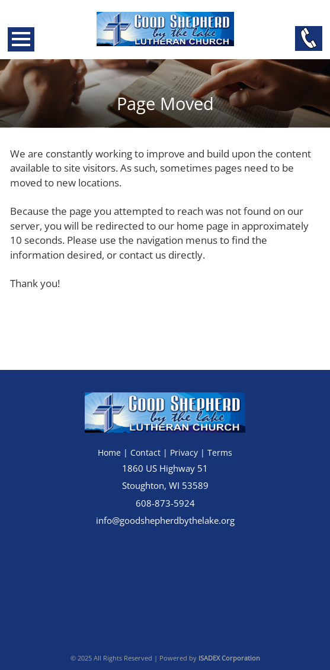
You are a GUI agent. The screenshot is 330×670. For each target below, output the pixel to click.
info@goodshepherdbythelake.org (165, 520)
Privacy (184, 452)
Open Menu (21, 39)
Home (109, 452)
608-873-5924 (165, 503)
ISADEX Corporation (229, 657)
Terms (219, 452)
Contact (145, 452)
